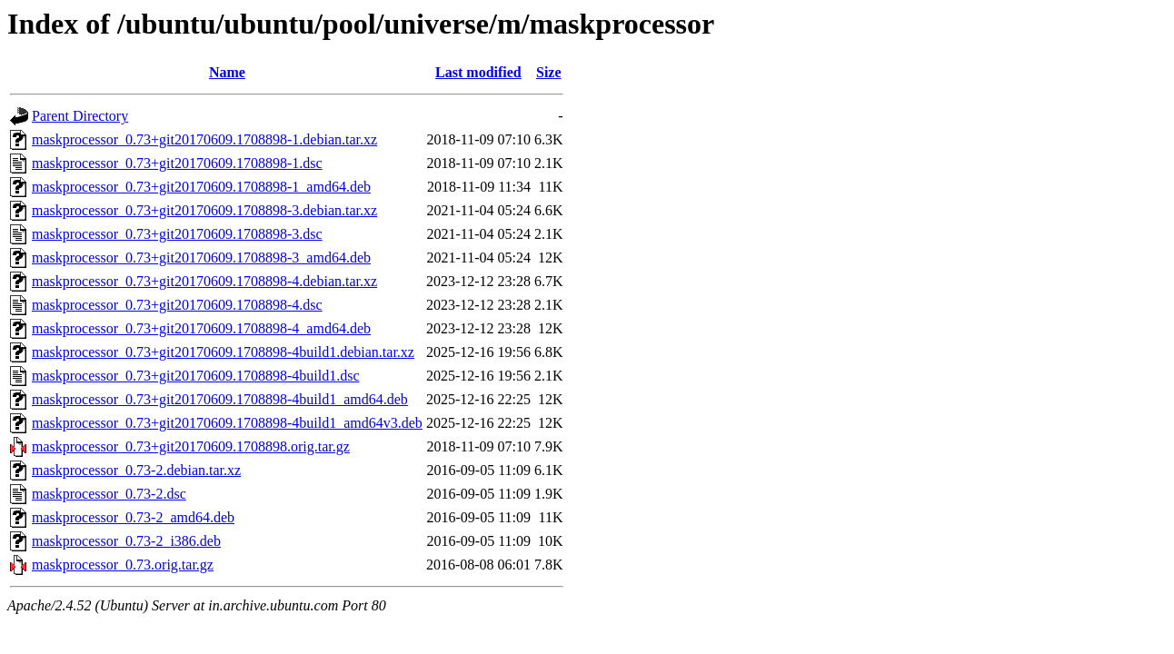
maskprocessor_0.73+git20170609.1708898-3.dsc (177, 234)
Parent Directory (80, 116)
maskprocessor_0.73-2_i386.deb (126, 541)
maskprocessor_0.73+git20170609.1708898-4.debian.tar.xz (204, 281)
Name (227, 72)
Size (549, 72)
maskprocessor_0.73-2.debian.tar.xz (136, 470)
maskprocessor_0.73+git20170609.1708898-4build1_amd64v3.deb (227, 423)
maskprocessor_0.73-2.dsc (109, 493)
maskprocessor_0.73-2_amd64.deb (133, 517)
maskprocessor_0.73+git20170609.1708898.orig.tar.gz (191, 446)
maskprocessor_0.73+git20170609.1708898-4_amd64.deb (201, 328)
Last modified (478, 72)
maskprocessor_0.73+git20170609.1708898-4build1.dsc (196, 375)
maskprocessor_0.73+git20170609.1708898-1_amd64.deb (201, 186)
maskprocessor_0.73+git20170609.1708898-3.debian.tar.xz (204, 210)
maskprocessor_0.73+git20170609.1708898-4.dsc (177, 304)
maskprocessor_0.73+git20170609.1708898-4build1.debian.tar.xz (223, 352)
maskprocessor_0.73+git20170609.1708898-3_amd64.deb (201, 257)
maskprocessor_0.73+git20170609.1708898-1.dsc (177, 163)
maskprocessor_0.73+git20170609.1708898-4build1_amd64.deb (220, 399)
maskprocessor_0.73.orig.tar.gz (123, 564)
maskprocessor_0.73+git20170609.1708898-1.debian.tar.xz (204, 139)
